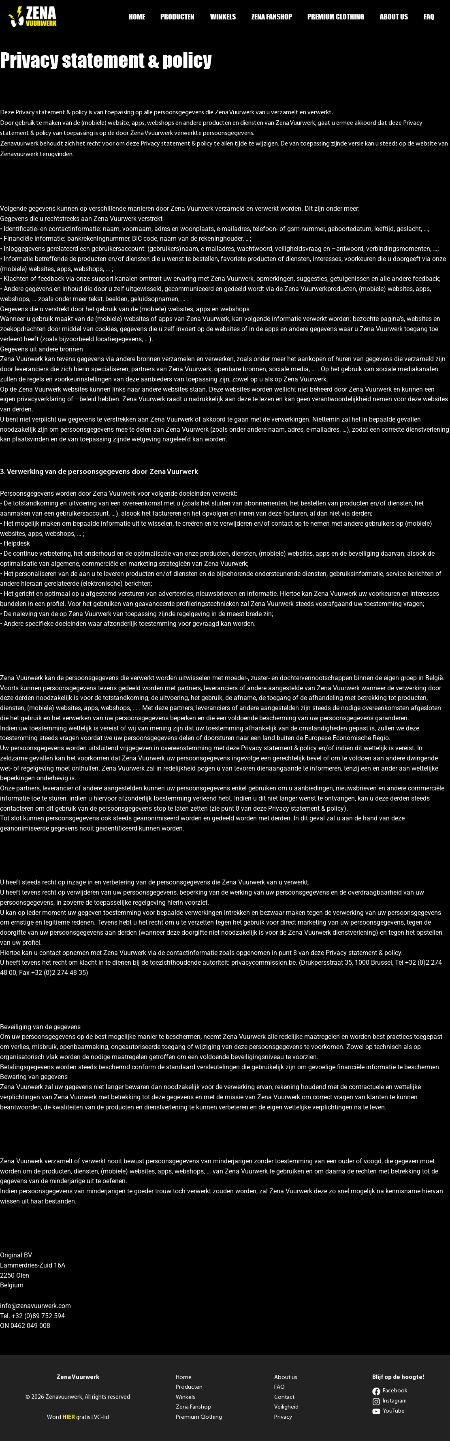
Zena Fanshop (275, 16)
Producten (183, 16)
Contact (284, 1397)
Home (144, 16)
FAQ (429, 16)
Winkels (228, 16)
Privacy (283, 1418)
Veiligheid (286, 1408)
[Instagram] (390, 1402)
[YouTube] (388, 1411)
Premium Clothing (338, 16)
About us (395, 16)
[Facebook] (390, 1391)
